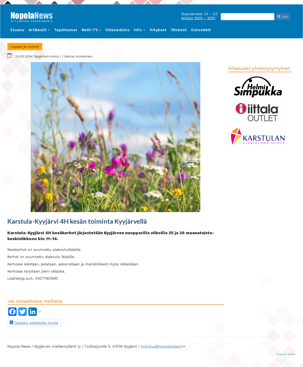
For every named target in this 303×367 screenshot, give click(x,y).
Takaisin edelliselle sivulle (34, 323)
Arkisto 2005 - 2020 (198, 18)
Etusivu (17, 30)
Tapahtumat (65, 30)
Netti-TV (91, 30)
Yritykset (158, 30)
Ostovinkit (201, 30)
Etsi (283, 16)
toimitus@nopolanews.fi (163, 346)
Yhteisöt (179, 30)
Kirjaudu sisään (286, 354)
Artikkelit (39, 30)
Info (139, 30)
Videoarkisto (117, 30)
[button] (115, 138)
